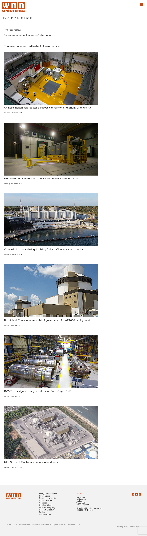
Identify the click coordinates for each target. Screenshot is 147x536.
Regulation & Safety (47, 498)
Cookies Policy (135, 527)
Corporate (43, 503)
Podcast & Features (47, 510)
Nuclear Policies (45, 501)
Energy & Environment (48, 494)
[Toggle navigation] (141, 4)
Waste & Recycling (47, 508)
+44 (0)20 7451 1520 (84, 510)
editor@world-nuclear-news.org (89, 508)
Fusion (42, 512)
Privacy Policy (122, 527)
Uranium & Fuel (45, 505)
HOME (5, 18)
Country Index (45, 515)
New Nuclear (44, 496)
